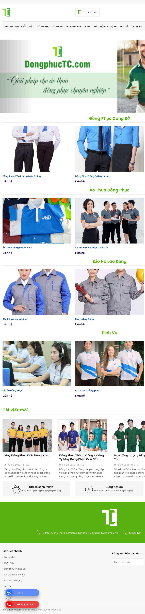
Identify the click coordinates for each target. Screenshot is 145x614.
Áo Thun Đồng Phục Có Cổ (17, 247)
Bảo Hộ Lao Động (109, 261)
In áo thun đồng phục (87, 390)
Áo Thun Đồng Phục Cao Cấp (91, 247)
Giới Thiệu (9, 562)
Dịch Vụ (109, 332)
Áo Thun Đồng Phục (109, 190)
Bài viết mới (15, 409)
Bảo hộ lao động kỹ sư (15, 318)
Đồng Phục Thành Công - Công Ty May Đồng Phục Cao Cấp (81, 456)
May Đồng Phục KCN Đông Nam (26, 455)
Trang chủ (9, 556)
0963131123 (134, 532)
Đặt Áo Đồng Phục (12, 390)
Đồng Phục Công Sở (109, 118)
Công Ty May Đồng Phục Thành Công (41, 609)
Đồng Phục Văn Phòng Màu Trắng (22, 176)
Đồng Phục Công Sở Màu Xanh (92, 176)
